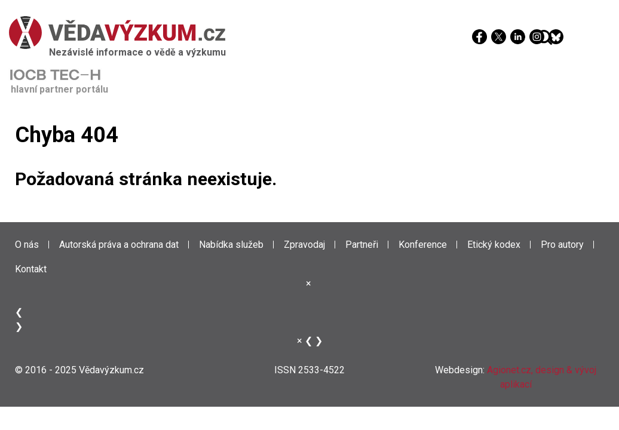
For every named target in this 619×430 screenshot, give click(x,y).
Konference (423, 244)
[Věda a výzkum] (306, 32)
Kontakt (31, 269)
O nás (27, 244)
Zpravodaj (304, 244)
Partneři (361, 244)
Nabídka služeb (231, 244)
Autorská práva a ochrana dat (119, 244)
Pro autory (562, 244)
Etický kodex (493, 244)
